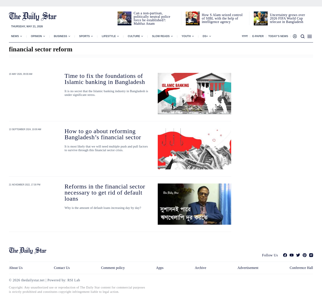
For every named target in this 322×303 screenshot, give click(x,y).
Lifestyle (109, 36)
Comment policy (113, 268)
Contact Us (62, 268)
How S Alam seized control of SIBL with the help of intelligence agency (222, 18)
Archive (200, 268)
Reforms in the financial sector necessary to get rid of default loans (105, 192)
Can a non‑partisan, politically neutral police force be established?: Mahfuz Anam (152, 18)
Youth (186, 36)
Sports (84, 36)
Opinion (36, 36)
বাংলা (245, 36)
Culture (134, 36)
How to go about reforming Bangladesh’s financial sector (103, 134)
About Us (16, 268)
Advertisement (247, 268)
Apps (159, 268)
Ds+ (205, 36)
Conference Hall (301, 268)
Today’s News (278, 36)
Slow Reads (160, 36)
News (15, 36)
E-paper (258, 36)
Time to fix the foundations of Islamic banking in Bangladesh (105, 78)
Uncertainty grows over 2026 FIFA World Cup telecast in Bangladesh (287, 18)
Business (60, 36)
